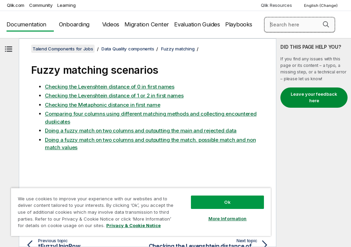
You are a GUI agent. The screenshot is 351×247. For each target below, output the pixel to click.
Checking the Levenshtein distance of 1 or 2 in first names (114, 95)
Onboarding (74, 24)
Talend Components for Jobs (63, 48)
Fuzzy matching (178, 48)
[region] (141, 212)
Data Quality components (127, 48)
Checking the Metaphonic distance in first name (102, 105)
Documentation (26, 24)
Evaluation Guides (197, 24)
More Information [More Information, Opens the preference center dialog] (227, 218)
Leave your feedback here (314, 97)
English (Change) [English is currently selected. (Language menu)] (321, 5)
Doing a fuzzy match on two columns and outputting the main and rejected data (141, 130)
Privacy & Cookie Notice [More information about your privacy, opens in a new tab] (133, 225)
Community (41, 5)
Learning (66, 5)
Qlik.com (15, 5)
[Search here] (300, 24)
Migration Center (146, 24)
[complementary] (313, 142)
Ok (227, 202)
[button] (326, 24)
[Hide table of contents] (8, 49)
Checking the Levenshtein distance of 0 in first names (109, 86)
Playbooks (238, 24)
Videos (111, 24)
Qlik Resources (276, 5)
